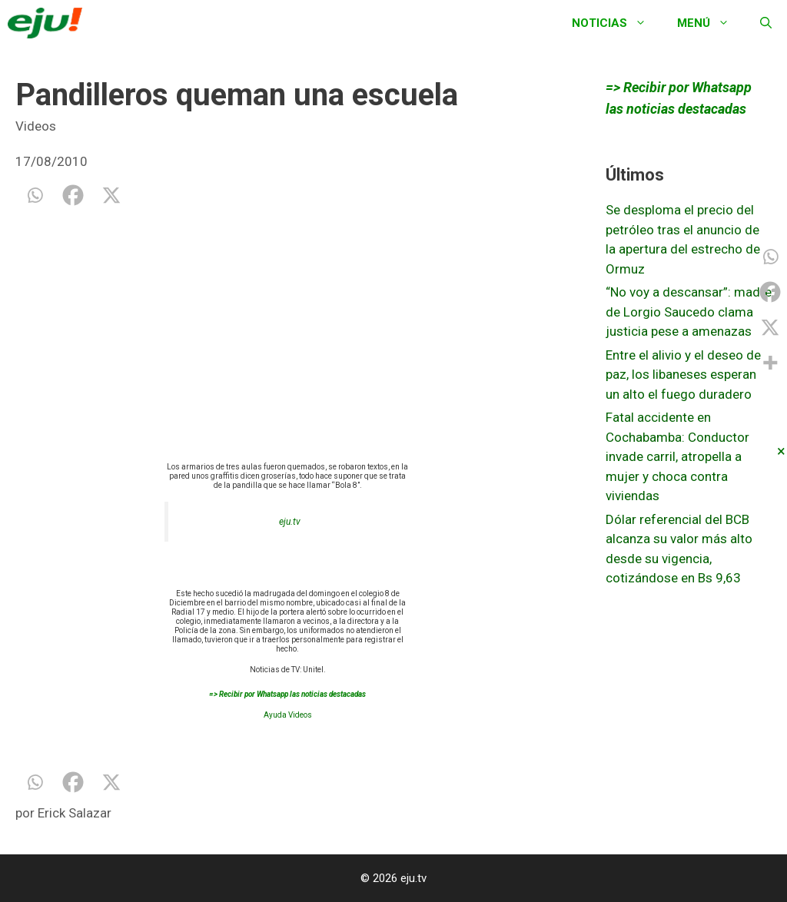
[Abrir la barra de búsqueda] (766, 23)
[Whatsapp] (34, 195)
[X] (111, 195)
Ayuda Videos (288, 715)
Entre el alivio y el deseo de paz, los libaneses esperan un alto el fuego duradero (683, 374)
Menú (711, 23)
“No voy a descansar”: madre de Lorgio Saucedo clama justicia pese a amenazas (689, 311)
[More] (770, 362)
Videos (35, 126)
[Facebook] (73, 195)
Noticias (617, 23)
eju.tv (290, 521)
